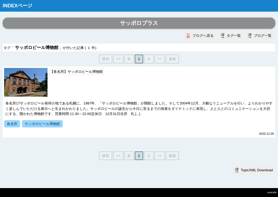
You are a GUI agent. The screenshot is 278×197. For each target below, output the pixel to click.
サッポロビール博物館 (42, 124)
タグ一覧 (234, 36)
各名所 (12, 124)
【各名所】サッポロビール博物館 (76, 72)
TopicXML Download (257, 170)
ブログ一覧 (262, 36)
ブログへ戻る (203, 36)
